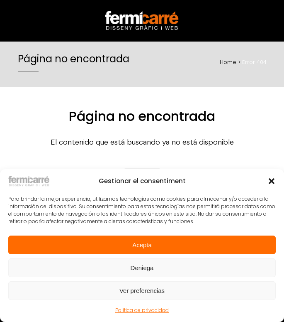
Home (228, 62)
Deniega (142, 267)
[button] (271, 181)
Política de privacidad (142, 310)
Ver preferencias (142, 290)
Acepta (142, 244)
